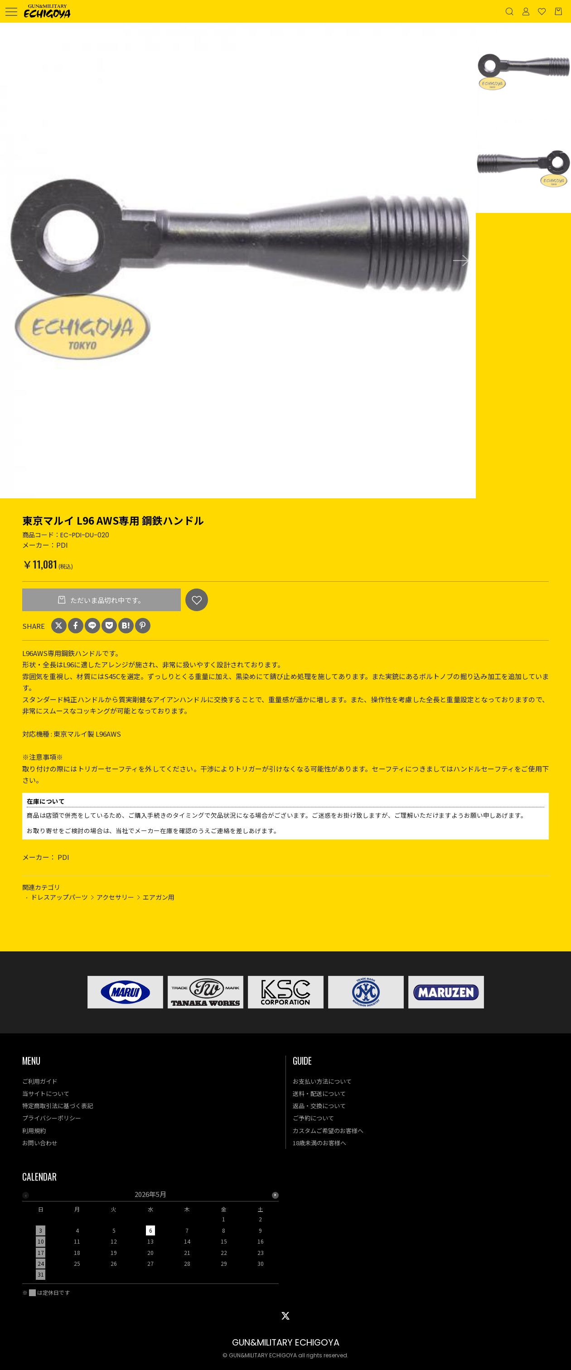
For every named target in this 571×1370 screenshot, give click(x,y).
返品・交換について (319, 1105)
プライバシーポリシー (51, 1118)
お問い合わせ (40, 1142)
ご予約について (313, 1118)
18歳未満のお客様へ (319, 1142)
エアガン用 (158, 897)
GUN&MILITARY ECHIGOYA (285, 1342)
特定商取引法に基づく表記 (57, 1105)
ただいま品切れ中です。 (107, 600)
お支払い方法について (322, 1081)
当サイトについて (45, 1093)
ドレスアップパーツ (59, 897)
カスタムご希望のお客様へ (328, 1130)
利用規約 (34, 1130)
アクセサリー (115, 897)
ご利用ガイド (40, 1081)
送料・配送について (319, 1093)
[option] (238, 260)
